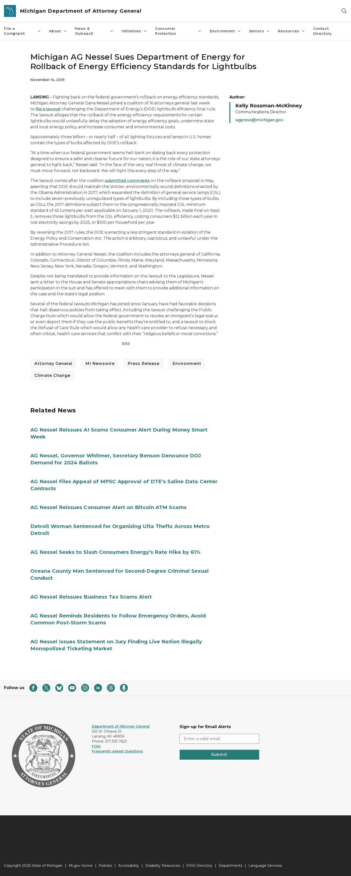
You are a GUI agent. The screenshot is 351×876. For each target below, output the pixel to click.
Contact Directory (322, 31)
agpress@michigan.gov (259, 120)
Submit (219, 754)
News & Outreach (94, 31)
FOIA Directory (199, 865)
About (58, 31)
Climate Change (52, 375)
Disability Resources (162, 865)
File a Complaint (22, 31)
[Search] (344, 11)
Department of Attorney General (121, 726)
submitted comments (127, 180)
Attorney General (53, 363)
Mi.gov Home (81, 865)
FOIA (96, 746)
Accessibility (128, 865)
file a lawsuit (48, 109)
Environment (225, 31)
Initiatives (134, 31)
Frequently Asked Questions (117, 751)
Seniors (259, 31)
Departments (230, 865)
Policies (105, 865)
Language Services (265, 865)
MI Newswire (100, 363)
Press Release (143, 363)
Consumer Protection (178, 31)
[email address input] (219, 739)
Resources (291, 31)
